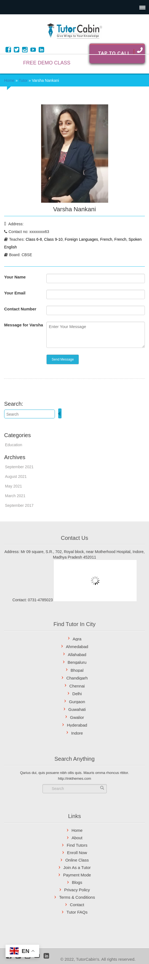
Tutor (23, 80)
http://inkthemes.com (74, 778)
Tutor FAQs (76, 912)
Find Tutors (77, 845)
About (77, 837)
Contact (77, 904)
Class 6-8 (34, 239)
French (106, 239)
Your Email (14, 293)
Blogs (77, 882)
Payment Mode (77, 875)
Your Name (15, 277)
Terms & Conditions (77, 897)
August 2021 (16, 476)
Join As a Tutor (77, 867)
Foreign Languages (81, 239)
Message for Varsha (23, 325)
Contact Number (20, 309)
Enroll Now (77, 852)
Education (13, 445)
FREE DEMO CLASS (46, 63)
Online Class (77, 860)
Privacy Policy (77, 889)
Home (9, 80)
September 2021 (19, 467)
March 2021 (15, 496)
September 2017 (19, 505)
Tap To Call (120, 51)
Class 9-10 (53, 239)
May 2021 (13, 486)
